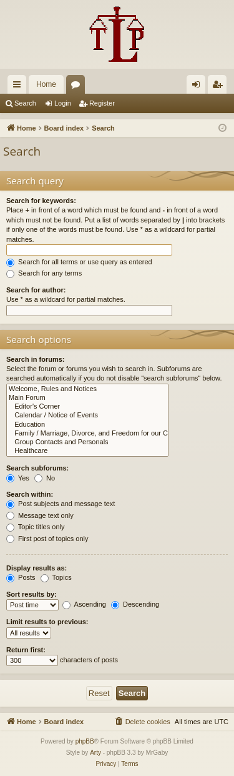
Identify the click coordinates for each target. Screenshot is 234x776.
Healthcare (87, 451)
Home (46, 84)
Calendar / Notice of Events (87, 415)
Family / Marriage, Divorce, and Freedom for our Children (87, 433)
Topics (56, 577)
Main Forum (87, 398)
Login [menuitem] (198, 87)
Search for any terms (44, 273)
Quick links (19, 87)
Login (62, 103)
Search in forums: (35, 359)
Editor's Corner (87, 406)
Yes (17, 478)
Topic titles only (35, 526)
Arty (95, 752)
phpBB (85, 741)
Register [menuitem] (220, 87)
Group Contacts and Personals (87, 442)
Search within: (29, 494)
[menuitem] (142, 722)
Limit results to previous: (47, 621)
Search (25, 103)
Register (102, 103)
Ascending (84, 604)
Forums (78, 87)
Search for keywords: (41, 200)
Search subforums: (37, 468)
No (44, 478)
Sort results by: (31, 594)
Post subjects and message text (60, 503)
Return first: (26, 650)
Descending (135, 604)
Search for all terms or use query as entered (79, 262)
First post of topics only (47, 538)
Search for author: (36, 290)
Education (87, 424)
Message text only (40, 515)
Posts (21, 577)
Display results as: (36, 568)
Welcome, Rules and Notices (87, 389)
